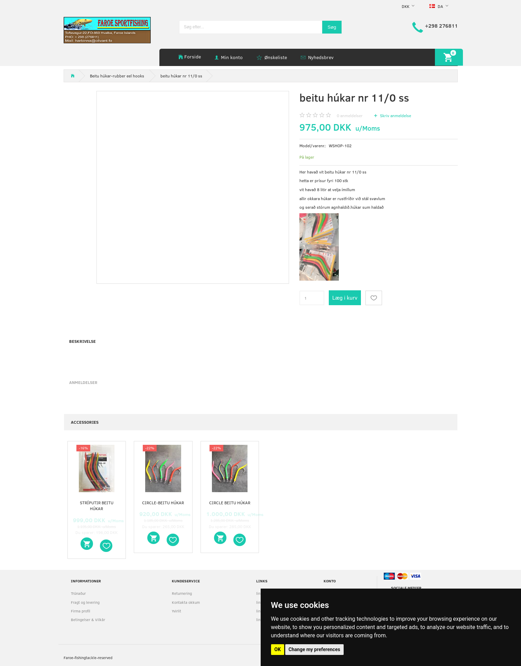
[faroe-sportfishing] (107, 30)
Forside (192, 56)
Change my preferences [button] (314, 649)
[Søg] (332, 27)
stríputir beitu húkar (96, 505)
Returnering (182, 593)
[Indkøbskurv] (449, 57)
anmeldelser (350, 115)
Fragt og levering (85, 602)
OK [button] (278, 649)
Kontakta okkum (186, 602)
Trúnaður (78, 593)
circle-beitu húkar (163, 502)
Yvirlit (176, 610)
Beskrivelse (82, 341)
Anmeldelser (83, 382)
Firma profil (80, 610)
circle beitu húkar (229, 502)
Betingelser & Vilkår (88, 619)
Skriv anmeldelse (395, 115)
